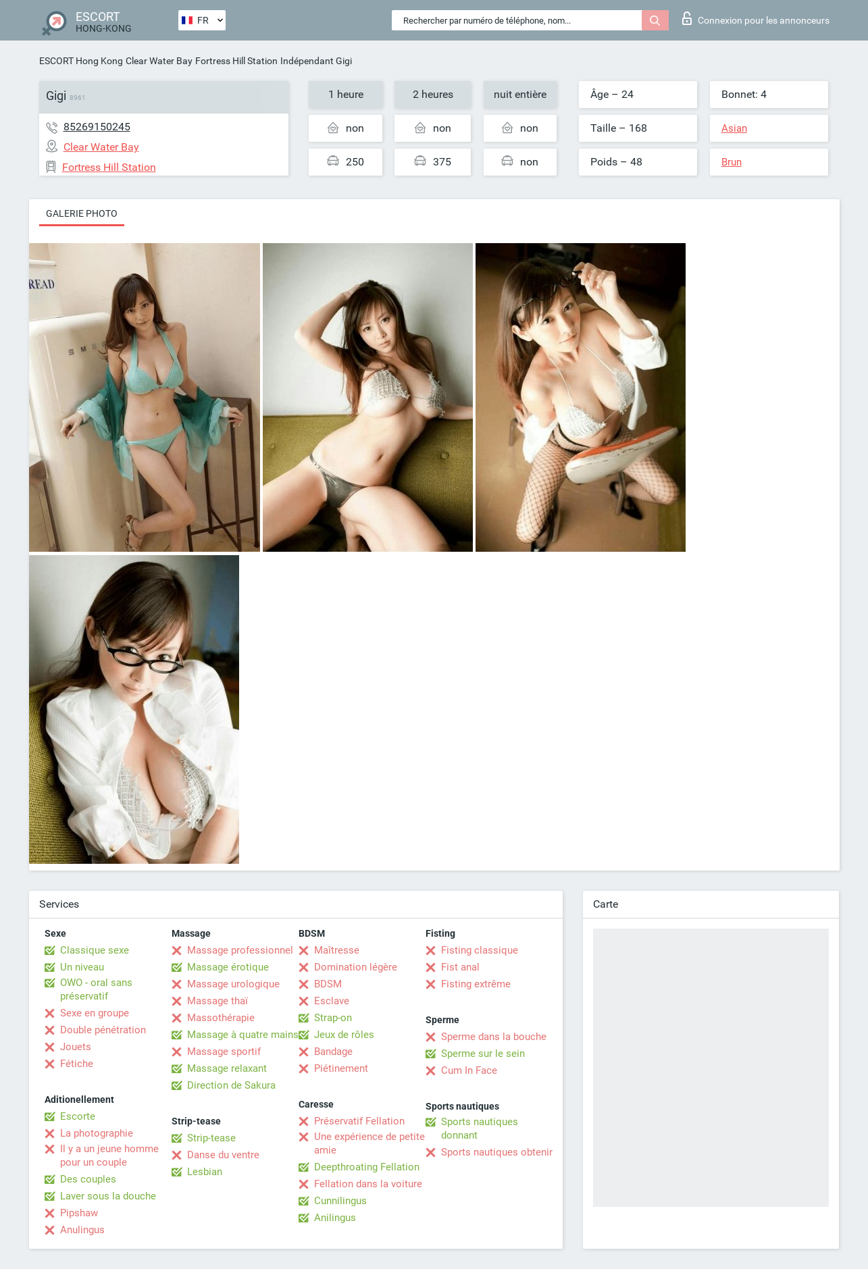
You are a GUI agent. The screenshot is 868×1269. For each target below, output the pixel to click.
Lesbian (204, 1172)
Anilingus (335, 1218)
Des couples (88, 1179)
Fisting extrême (476, 984)
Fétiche (76, 1064)
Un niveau (82, 967)
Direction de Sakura (231, 1085)
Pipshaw (79, 1213)
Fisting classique (479, 950)
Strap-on (333, 1018)
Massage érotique (228, 967)
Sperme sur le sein (483, 1053)
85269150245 (96, 126)
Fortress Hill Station (236, 60)
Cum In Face (469, 1070)
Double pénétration (103, 1030)
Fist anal (460, 967)
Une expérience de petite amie (369, 1143)
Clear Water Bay (159, 60)
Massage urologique (233, 984)
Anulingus (82, 1230)
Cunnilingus (340, 1201)
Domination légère (355, 967)
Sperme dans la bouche (493, 1037)
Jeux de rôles (344, 1035)
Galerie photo (82, 213)
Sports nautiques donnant (479, 1128)
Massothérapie (221, 1018)
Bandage (333, 1051)
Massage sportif (224, 1051)
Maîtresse (336, 950)
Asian (734, 128)
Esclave (331, 1001)
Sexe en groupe (94, 1013)
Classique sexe (94, 950)
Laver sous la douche (108, 1196)
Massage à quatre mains (243, 1035)
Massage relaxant (227, 1068)
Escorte (77, 1116)
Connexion (755, 18)
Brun (731, 162)
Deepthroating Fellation (366, 1167)
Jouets (75, 1047)
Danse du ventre (223, 1155)
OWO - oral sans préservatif (96, 989)
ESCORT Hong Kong (81, 60)
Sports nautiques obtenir (497, 1152)
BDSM (328, 984)
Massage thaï (217, 1001)
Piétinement (341, 1068)
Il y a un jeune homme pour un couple (109, 1155)
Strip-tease (211, 1138)
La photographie (96, 1133)
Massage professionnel (240, 950)
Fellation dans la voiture (368, 1184)
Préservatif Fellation (359, 1121)
